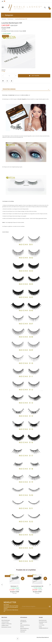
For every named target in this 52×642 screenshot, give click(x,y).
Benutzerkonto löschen (6, 627)
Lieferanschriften (5, 622)
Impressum (22, 631)
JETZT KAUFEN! (34, 75)
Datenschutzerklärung (24, 625)
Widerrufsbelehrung (24, 628)
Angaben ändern (5, 625)
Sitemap (22, 626)
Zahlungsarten (23, 630)
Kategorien (7, 15)
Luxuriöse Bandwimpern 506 (37, 586)
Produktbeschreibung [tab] (9, 89)
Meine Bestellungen (6, 620)
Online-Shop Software (40, 637)
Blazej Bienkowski (42, 620)
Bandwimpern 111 (14, 586)
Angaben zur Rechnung (6, 623)
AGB (21, 623)
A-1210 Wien (41, 625)
